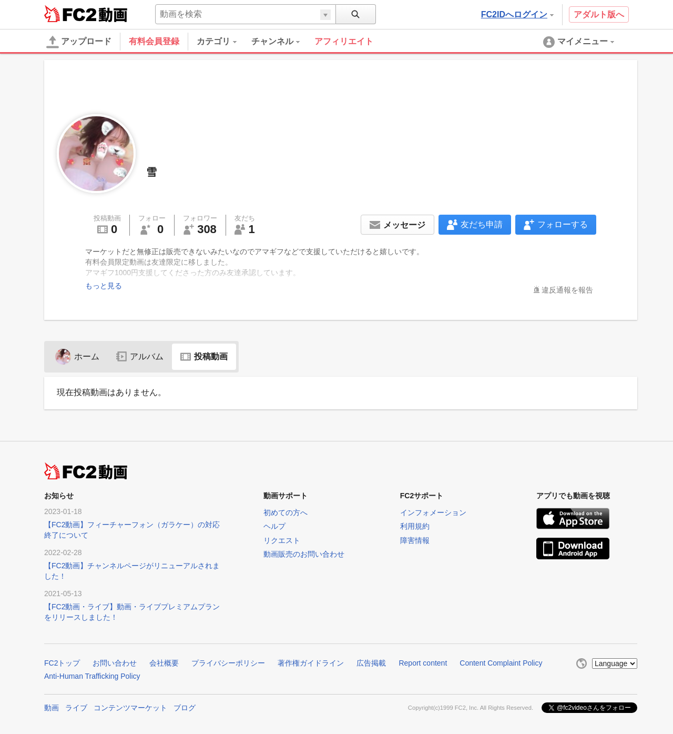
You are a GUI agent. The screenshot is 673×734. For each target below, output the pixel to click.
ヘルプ (274, 526)
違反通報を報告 (567, 290)
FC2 (70, 13)
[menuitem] (224, 42)
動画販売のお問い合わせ (303, 554)
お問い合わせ (115, 663)
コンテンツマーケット (130, 707)
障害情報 (415, 540)
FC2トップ (62, 663)
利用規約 (415, 526)
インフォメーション (433, 512)
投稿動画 (204, 356)
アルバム (140, 356)
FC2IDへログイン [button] (517, 14)
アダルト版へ (599, 14)
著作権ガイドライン (311, 663)
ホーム (77, 356)
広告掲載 (371, 663)
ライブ (76, 707)
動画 (51, 707)
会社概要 (164, 663)
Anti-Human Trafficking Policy (92, 676)
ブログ (185, 707)
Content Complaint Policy (501, 663)
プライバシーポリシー (228, 663)
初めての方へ (285, 512)
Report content (423, 663)
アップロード (78, 42)
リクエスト (281, 540)
